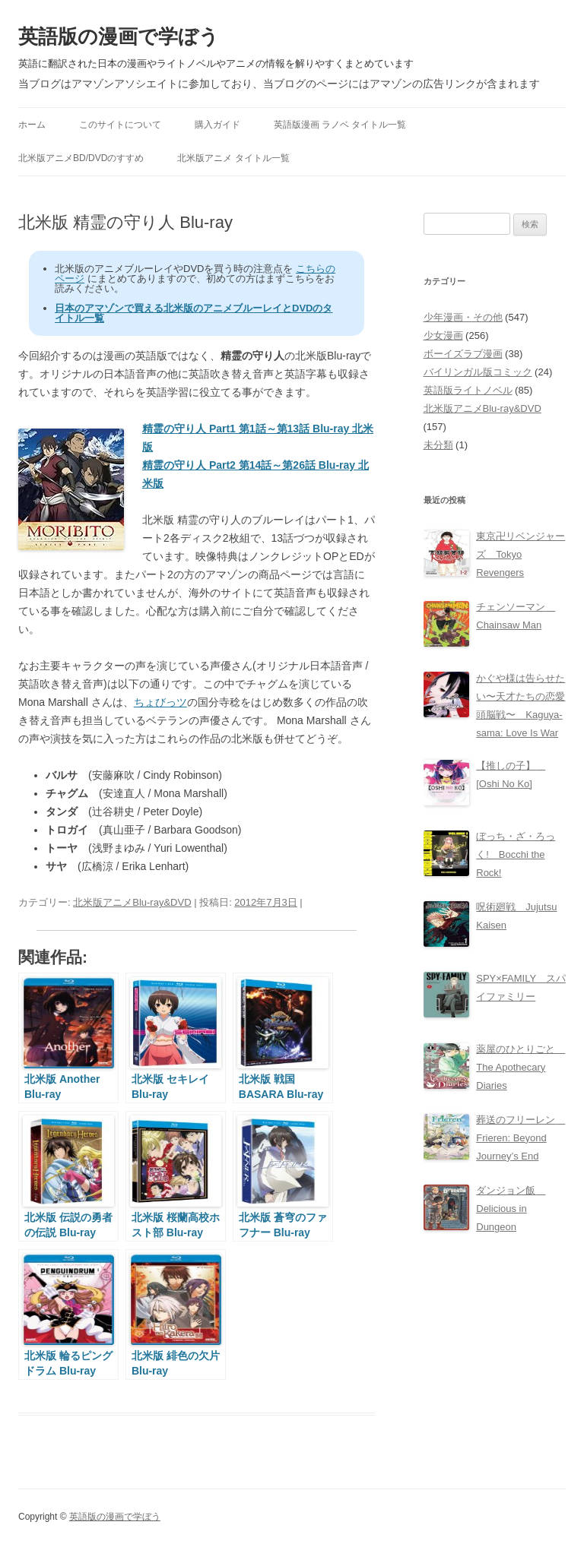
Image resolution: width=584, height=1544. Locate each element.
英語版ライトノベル (468, 390)
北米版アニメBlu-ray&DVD (132, 902)
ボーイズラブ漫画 (463, 353)
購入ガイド (217, 124)
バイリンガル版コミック (478, 372)
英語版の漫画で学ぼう (118, 36)
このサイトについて (120, 124)
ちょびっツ (160, 702)
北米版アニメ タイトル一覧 (233, 158)
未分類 (438, 445)
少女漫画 (443, 335)
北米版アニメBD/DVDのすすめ (81, 158)
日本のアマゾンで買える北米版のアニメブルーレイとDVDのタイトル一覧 (193, 313)
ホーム (32, 124)
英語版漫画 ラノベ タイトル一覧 (340, 124)
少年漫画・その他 (463, 317)
